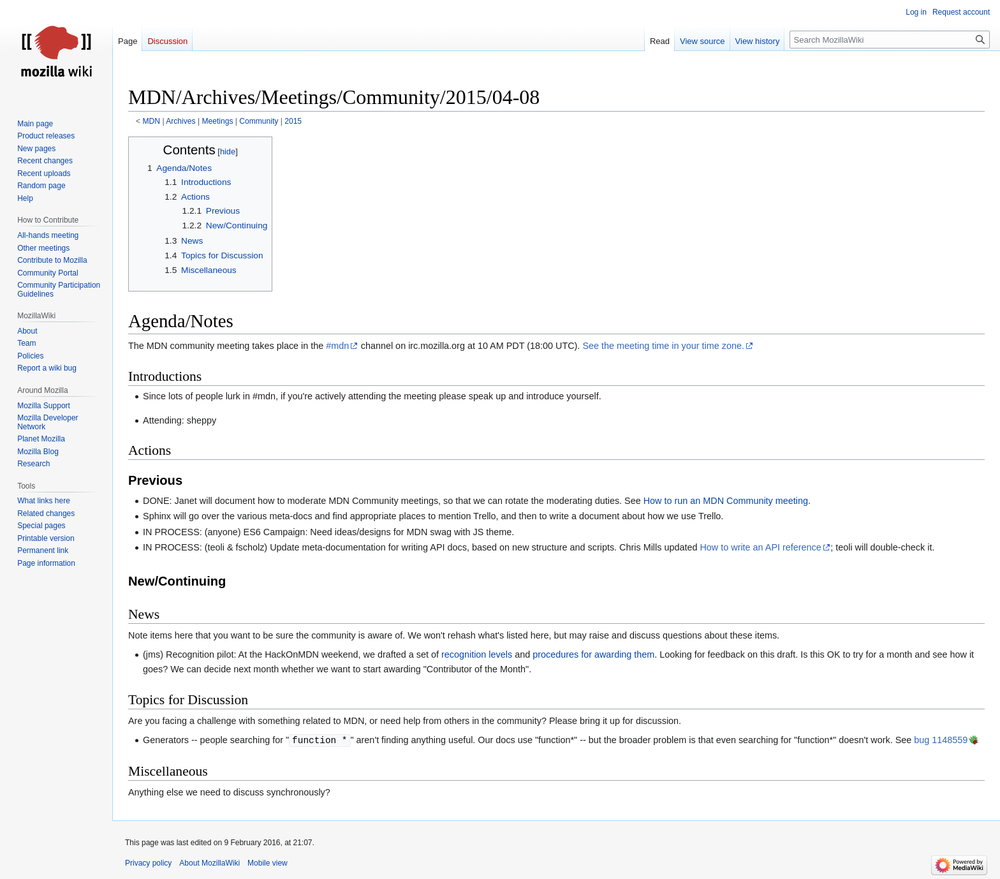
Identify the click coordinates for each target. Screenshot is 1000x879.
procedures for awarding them (593, 654)
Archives (180, 121)
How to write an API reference (760, 547)
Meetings (217, 121)
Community (258, 121)
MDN (152, 121)
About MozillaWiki (209, 863)
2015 (293, 121)
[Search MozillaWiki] (890, 39)
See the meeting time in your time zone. (663, 346)
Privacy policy (148, 863)
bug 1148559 (940, 740)
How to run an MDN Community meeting (725, 501)
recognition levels (476, 654)
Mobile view (267, 863)
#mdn (337, 346)
